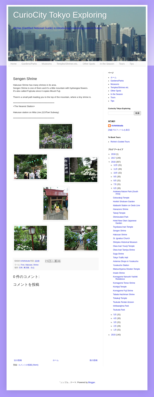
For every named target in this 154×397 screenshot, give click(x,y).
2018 (113, 154)
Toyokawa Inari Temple (123, 227)
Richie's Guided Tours (120, 142)
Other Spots (89, 63)
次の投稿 (18, 360)
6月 (115, 188)
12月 (116, 165)
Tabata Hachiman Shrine (124, 294)
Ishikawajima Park (121, 306)
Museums (47, 63)
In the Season (107, 63)
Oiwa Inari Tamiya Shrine (124, 250)
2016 (113, 162)
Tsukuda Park (119, 310)
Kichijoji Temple (119, 287)
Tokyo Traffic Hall (120, 257)
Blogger (91, 382)
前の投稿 (93, 360)
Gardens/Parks (29, 63)
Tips (132, 63)
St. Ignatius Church (121, 238)
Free (22, 265)
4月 (115, 318)
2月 (115, 326)
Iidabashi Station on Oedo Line (126, 205)
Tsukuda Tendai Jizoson (123, 302)
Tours (122, 63)
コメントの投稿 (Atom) (28, 365)
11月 (116, 169)
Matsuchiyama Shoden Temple (126, 269)
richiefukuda (117, 126)
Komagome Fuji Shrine (123, 291)
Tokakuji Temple (120, 298)
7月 (115, 184)
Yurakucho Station (121, 265)
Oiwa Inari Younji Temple (124, 246)
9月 (115, 176)
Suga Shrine (118, 254)
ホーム (56, 360)
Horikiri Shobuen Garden (124, 201)
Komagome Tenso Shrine (124, 283)
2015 (113, 335)
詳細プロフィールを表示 (119, 130)
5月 (115, 314)
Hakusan (28, 265)
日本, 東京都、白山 (26, 268)
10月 (116, 173)
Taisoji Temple (119, 213)
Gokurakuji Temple (121, 198)
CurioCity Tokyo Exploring (60, 14)
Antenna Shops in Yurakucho (125, 261)
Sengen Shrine (119, 231)
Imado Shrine (119, 273)
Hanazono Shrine (120, 209)
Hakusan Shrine (120, 234)
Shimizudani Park (120, 217)
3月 (115, 322)
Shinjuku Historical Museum (125, 242)
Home (13, 63)
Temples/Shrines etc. (67, 63)
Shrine (35, 265)
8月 (115, 180)
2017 (113, 158)
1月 (115, 330)
